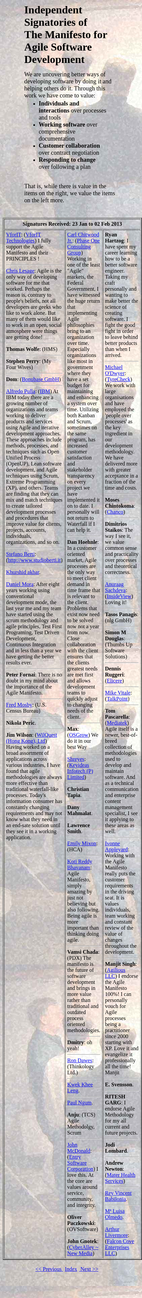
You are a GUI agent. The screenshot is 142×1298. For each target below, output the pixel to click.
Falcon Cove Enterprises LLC (119, 1247)
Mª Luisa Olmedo (115, 1214)
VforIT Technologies (23, 237)
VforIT (13, 234)
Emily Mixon (81, 843)
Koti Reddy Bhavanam (79, 864)
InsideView (119, 596)
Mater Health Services (120, 1178)
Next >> (88, 1269)
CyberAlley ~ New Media (83, 1250)
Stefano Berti (20, 554)
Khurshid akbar (22, 572)
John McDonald (78, 1148)
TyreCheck (118, 379)
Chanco (115, 512)
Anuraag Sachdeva (115, 587)
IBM (45, 391)
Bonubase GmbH (40, 379)
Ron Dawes (79, 1060)
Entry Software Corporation (80, 1163)
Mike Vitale (118, 693)
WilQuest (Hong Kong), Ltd (31, 738)
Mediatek (117, 723)
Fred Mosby (19, 705)
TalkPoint (117, 699)
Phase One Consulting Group (83, 247)
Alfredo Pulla (20, 391)
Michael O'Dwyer (115, 370)
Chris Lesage (20, 271)
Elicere (114, 680)
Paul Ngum (79, 1102)
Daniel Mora (19, 584)
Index (71, 1269)
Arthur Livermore (116, 1232)
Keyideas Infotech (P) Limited (80, 771)
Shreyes (75, 759)
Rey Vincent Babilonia (118, 1196)
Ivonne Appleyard (116, 846)
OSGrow (78, 735)
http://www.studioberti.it (34, 560)
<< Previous (49, 1269)
